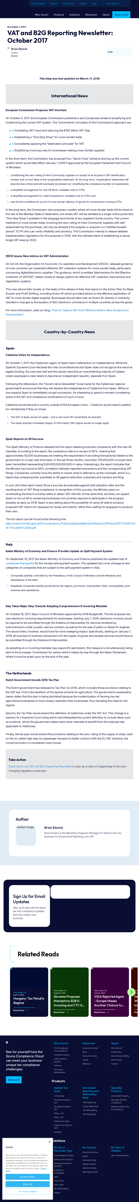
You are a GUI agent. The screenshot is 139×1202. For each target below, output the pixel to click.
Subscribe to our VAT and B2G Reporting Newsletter (40, 766)
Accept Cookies (27, 1177)
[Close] (50, 1142)
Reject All (27, 1184)
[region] (27, 1169)
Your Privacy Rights (27, 1191)
